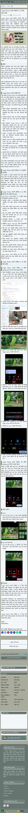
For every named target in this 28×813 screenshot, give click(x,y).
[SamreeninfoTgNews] (14, 738)
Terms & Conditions (9, 791)
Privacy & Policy (8, 793)
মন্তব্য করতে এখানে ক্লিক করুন (14, 658)
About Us (6, 786)
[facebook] (15, 2)
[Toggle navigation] (26, 2)
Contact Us (6, 788)
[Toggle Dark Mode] (21, 2)
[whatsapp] (18, 2)
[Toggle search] (24, 1)
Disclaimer (6, 796)
